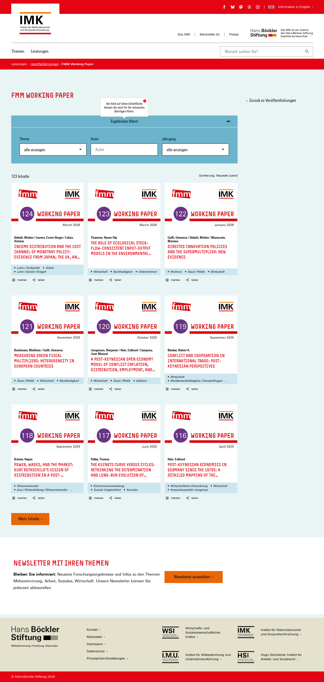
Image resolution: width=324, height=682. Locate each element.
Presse (234, 34)
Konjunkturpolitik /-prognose (189, 489)
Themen (17, 51)
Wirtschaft (100, 271)
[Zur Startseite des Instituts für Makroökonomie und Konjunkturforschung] (35, 32)
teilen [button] (39, 280)
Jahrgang (195, 146)
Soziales (132, 489)
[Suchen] (307, 51)
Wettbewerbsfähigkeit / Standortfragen (196, 380)
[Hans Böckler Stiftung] (35, 646)
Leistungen (40, 51)
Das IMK (184, 34)
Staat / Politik (196, 271)
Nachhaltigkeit (122, 271)
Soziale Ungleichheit (107, 489)
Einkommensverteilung (108, 486)
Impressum (95, 644)
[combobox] (260, 51)
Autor (95, 139)
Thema (53, 146)
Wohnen (176, 271)
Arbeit (49, 268)
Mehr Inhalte (28, 518)
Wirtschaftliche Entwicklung (188, 486)
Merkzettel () (210, 34)
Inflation (141, 380)
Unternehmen (147, 271)
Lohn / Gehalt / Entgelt (31, 271)
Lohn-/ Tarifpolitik (28, 268)
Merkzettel (94, 637)
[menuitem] (18, 54)
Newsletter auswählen (192, 576)
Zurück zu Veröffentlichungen (272, 100)
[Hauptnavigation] (30, 51)
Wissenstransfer (28, 486)
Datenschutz (96, 651)
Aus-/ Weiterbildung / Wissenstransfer (42, 489)
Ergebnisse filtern (124, 121)
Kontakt (92, 629)
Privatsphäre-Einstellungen (106, 658)
